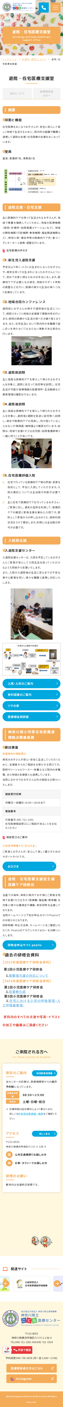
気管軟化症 (17, 991)
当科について (17, 93)
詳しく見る (44, 1133)
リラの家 (13, 706)
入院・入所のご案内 (20, 683)
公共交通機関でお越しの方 (31, 1154)
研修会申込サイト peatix (25, 945)
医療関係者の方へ (46, 93)
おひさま (13, 866)
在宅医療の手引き (17, 250)
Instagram (21, 1378)
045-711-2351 (25, 819)
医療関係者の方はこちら (27, 1368)
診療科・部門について (34, 59)
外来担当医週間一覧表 (30, 1113)
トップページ (10, 59)
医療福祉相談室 (18, 717)
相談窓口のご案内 (17, 837)
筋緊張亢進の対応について (28, 975)
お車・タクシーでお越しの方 (31, 1163)
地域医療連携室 (44, 1073)
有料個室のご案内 (20, 694)
